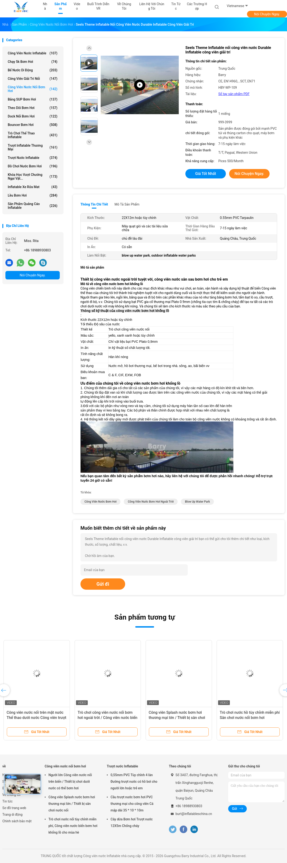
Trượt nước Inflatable (32, 157)
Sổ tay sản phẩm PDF (234, 94)
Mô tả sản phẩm (127, 204)
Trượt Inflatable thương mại (32, 147)
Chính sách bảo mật (17, 821)
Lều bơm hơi (32, 195)
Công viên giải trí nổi (32, 78)
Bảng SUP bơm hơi (32, 99)
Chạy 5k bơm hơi (32, 61)
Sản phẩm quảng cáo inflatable (32, 206)
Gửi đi (102, 584)
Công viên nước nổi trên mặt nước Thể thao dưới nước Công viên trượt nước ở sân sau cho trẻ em (36, 717)
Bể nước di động (32, 70)
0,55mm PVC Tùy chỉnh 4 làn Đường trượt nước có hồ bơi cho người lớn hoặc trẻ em (134, 781)
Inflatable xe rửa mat (32, 187)
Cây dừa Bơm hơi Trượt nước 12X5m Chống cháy (132, 822)
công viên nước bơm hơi (100, 501)
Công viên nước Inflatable (32, 53)
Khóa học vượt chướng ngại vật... (32, 176)
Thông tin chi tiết (94, 204)
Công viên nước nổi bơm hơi (32, 89)
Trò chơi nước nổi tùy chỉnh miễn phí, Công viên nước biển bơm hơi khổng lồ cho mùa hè (72, 825)
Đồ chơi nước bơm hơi (32, 166)
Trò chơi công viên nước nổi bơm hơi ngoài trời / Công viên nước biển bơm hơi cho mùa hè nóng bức (107, 717)
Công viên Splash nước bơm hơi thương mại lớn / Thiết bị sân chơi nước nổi (177, 717)
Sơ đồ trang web (14, 808)
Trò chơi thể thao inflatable (32, 135)
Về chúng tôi (11, 795)
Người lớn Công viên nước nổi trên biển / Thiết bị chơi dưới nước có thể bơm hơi (70, 781)
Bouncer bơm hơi (32, 124)
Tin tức (7, 801)
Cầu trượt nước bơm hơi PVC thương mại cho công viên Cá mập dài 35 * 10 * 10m (132, 803)
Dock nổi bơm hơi (32, 116)
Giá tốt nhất (205, 173)
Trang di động (12, 814)
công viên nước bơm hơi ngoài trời (151, 501)
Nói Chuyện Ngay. (267, 14)
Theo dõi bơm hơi (32, 107)
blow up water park (197, 501)
